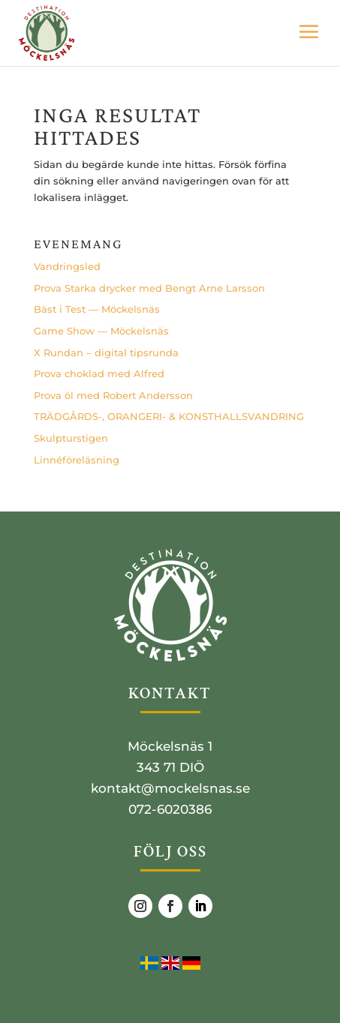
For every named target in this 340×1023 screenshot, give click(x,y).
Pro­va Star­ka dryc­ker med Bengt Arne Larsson (149, 288)
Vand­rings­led (67, 266)
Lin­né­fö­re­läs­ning (76, 460)
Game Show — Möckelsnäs (101, 331)
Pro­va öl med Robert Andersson (113, 395)
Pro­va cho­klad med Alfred (99, 374)
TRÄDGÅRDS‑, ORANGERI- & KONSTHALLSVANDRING (168, 416)
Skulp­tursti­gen (71, 438)
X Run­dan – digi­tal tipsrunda (106, 352)
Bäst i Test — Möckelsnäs (97, 309)
